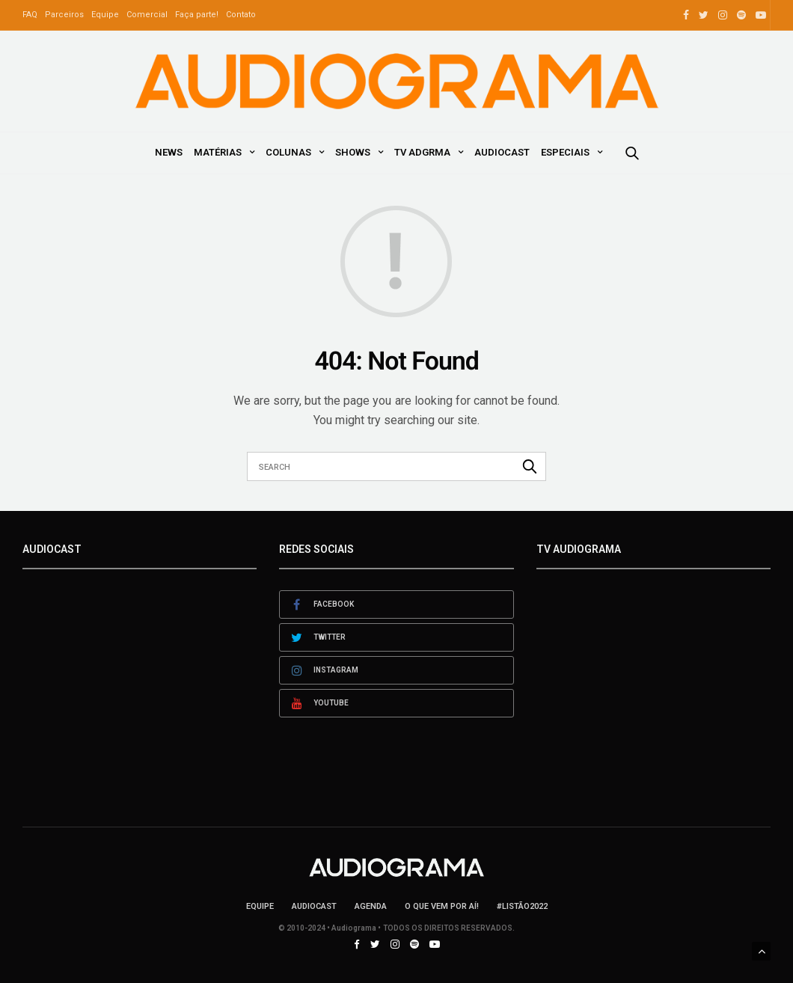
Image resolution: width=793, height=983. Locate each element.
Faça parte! (196, 14)
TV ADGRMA (422, 152)
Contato (241, 14)
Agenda (371, 906)
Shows (352, 152)
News (169, 152)
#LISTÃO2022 (522, 906)
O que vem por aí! (442, 906)
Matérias (218, 152)
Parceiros (64, 14)
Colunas (288, 152)
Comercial (147, 14)
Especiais (565, 152)
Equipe (105, 14)
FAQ (29, 14)
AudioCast (502, 152)
